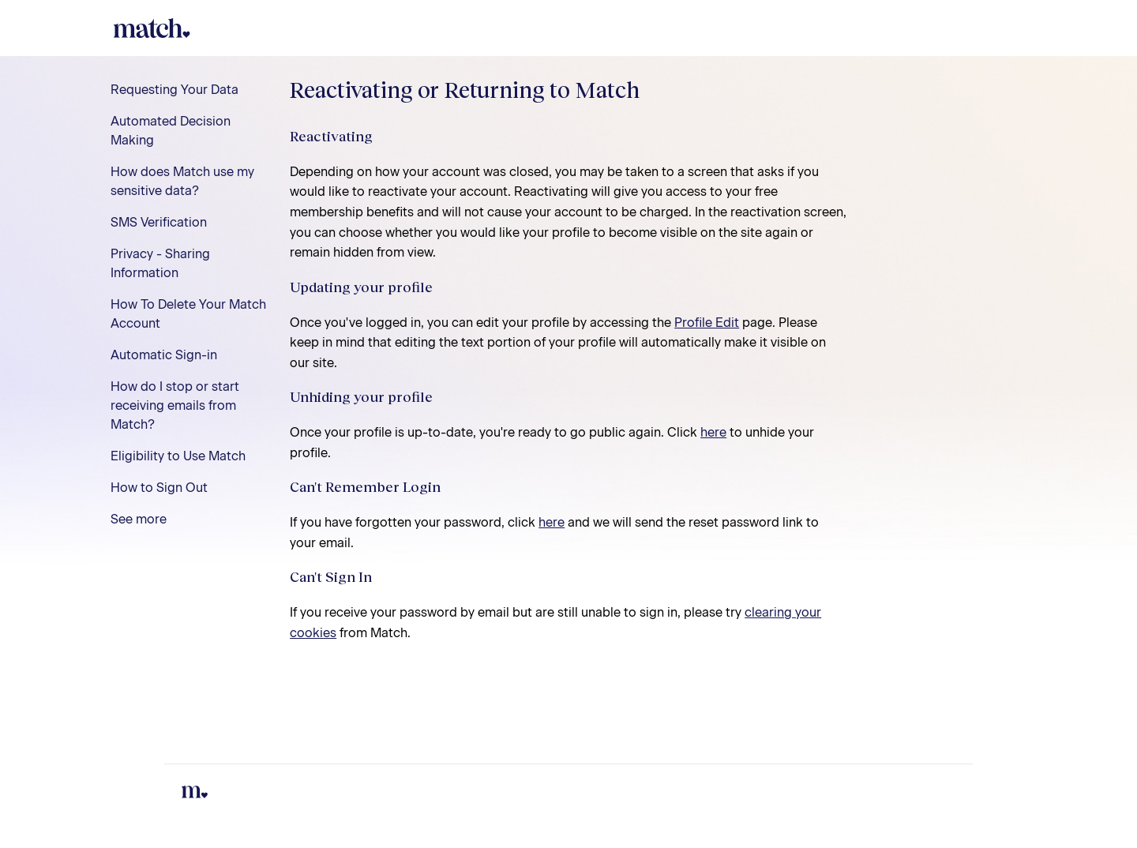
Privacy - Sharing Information (160, 263)
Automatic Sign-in (164, 354)
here (713, 432)
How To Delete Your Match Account (188, 314)
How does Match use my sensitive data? (182, 181)
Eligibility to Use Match (178, 455)
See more (139, 519)
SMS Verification (159, 222)
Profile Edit (706, 322)
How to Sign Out (159, 487)
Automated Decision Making (171, 131)
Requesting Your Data (174, 89)
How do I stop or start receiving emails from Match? (175, 405)
